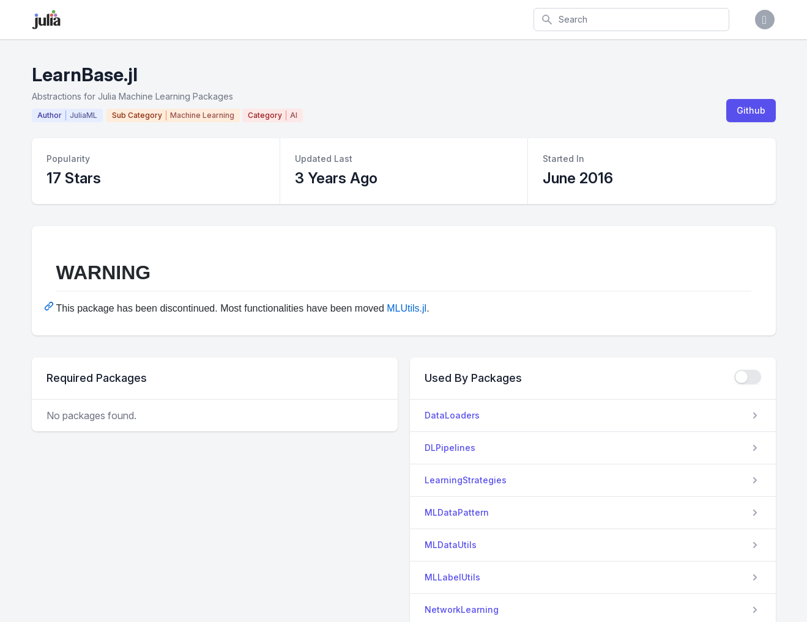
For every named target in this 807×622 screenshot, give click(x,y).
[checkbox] (747, 377)
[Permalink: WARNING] (50, 306)
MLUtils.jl (406, 308)
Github (751, 110)
